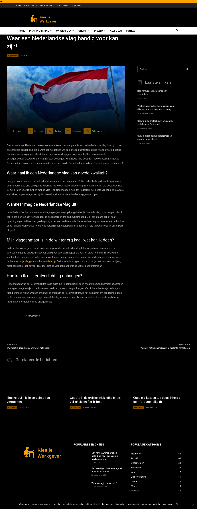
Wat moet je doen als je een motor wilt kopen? (29, 348)
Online (57, 5)
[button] (177, 31)
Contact (87, 5)
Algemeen (76, 5)
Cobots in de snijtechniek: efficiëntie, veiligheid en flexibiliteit (155, 122)
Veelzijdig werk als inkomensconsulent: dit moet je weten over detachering (156, 107)
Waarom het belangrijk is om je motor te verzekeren (165, 348)
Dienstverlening (30, 5)
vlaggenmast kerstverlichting (40, 261)
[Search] (187, 69)
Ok (177, 504)
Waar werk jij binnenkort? (104, 483)
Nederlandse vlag (42, 181)
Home (18, 5)
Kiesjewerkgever (33, 315)
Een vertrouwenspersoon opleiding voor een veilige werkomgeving (104, 456)
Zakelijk (66, 5)
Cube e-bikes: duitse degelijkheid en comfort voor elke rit (154, 137)
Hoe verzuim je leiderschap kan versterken (28, 400)
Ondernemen (46, 5)
